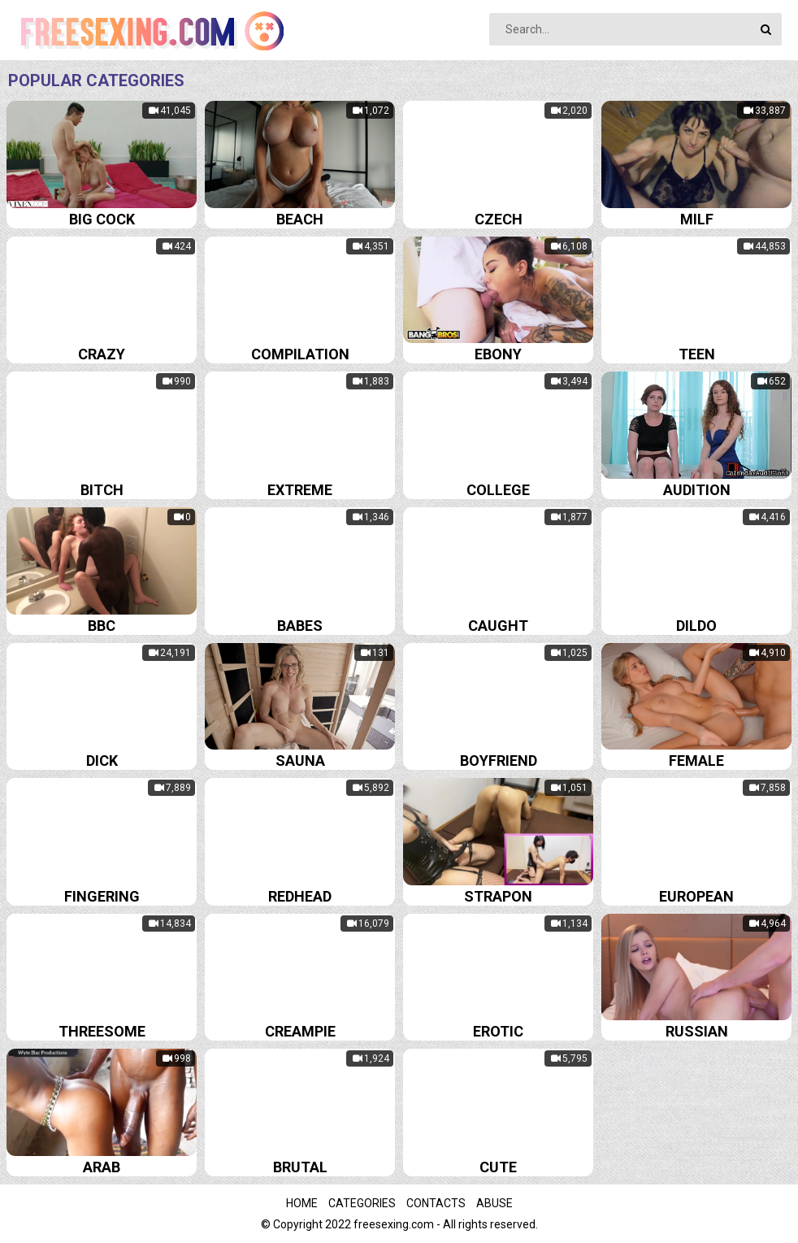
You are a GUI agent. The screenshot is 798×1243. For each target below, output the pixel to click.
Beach (299, 219)
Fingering (102, 896)
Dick (102, 760)
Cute (498, 1167)
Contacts (436, 1203)
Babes (300, 625)
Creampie (300, 1031)
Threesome (102, 1031)
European (696, 896)
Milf (696, 219)
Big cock (102, 219)
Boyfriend (498, 760)
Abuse (494, 1203)
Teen (697, 354)
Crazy (101, 354)
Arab (101, 1167)
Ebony (498, 354)
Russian (697, 1031)
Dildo (696, 625)
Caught (498, 625)
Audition (697, 490)
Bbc (101, 625)
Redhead (300, 896)
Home (302, 1203)
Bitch (102, 490)
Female (696, 760)
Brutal (300, 1167)
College (498, 490)
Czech (499, 219)
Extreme (299, 490)
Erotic (498, 1031)
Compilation (300, 354)
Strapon (498, 896)
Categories (362, 1203)
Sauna (300, 760)
